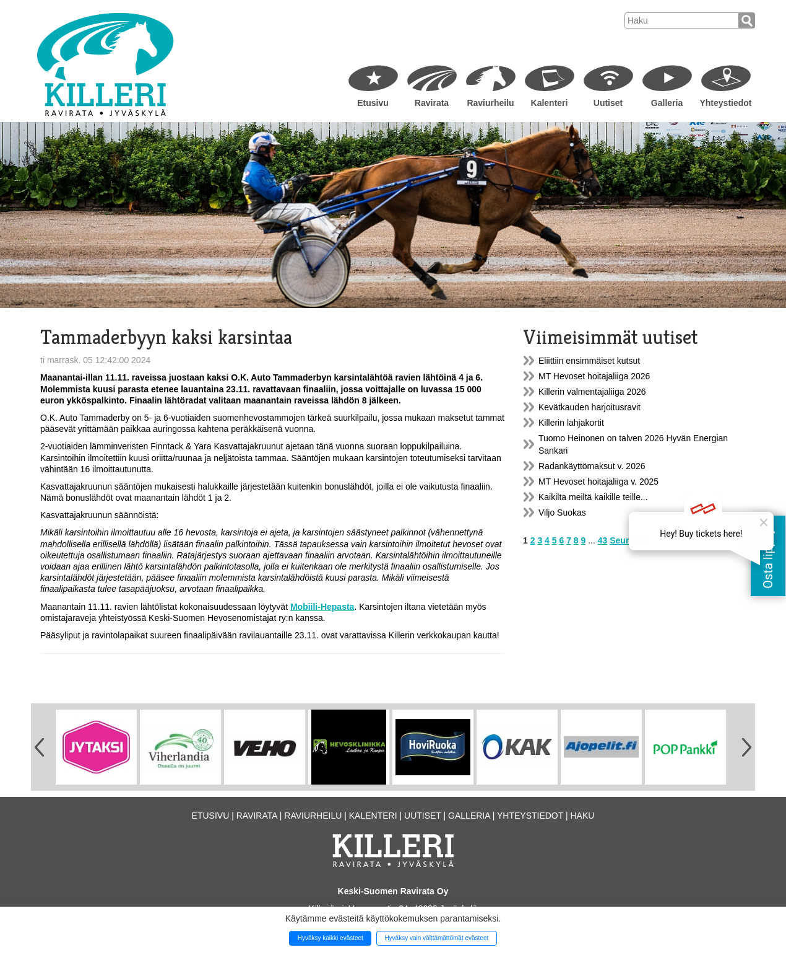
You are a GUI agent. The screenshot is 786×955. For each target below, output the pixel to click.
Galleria (667, 103)
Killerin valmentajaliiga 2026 (592, 392)
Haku (582, 816)
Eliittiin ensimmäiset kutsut (589, 361)
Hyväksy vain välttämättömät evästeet (436, 938)
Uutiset (608, 103)
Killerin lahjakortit (571, 423)
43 (603, 540)
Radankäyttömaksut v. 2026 (592, 466)
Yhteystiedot (725, 103)
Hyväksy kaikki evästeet (330, 938)
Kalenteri (549, 103)
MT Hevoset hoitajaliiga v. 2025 (598, 481)
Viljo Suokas (562, 512)
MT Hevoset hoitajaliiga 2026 (594, 376)
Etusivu (373, 103)
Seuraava (629, 540)
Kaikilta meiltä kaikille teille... (593, 497)
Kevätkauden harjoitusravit (589, 407)
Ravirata (432, 103)
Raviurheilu (490, 103)
